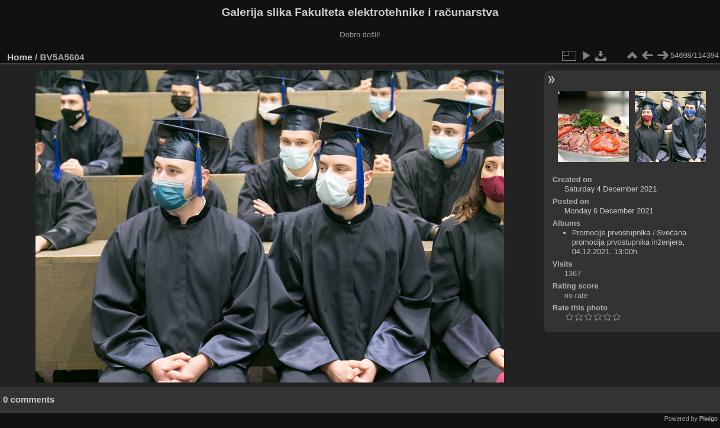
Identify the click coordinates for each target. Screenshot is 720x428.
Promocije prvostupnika (611, 232)
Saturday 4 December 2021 (610, 188)
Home (20, 57)
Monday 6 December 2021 (609, 210)
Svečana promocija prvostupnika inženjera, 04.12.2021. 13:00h (629, 242)
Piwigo (708, 418)
